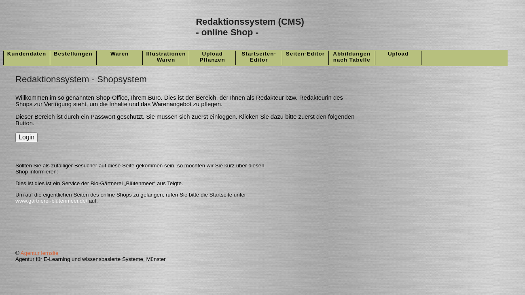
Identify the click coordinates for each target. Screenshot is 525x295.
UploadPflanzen (212, 57)
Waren (119, 54)
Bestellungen (73, 54)
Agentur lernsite (40, 253)
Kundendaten (26, 54)
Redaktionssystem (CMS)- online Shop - (250, 27)
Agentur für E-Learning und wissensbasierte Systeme (79, 259)
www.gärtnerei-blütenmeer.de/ (51, 201)
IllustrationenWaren (166, 57)
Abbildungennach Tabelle (351, 57)
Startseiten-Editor (258, 57)
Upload (398, 54)
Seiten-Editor (305, 54)
